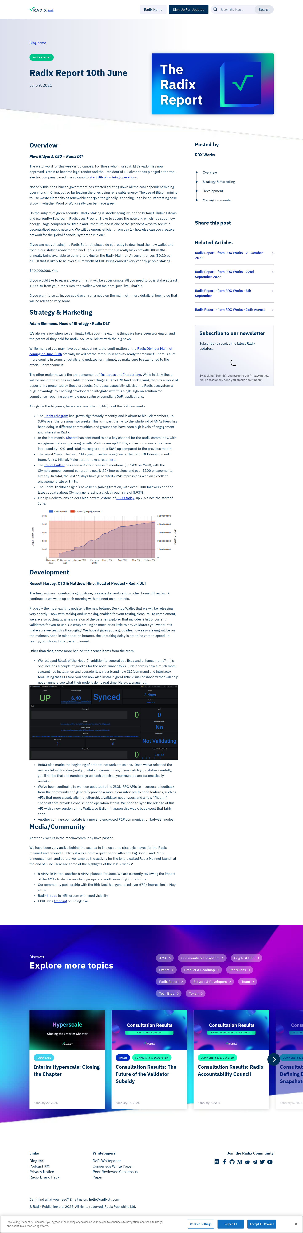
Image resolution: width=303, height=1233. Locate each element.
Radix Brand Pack (44, 1177)
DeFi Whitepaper (107, 1160)
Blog (33, 1160)
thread (52, 895)
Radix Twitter (54, 465)
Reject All (230, 1224)
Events (164, 970)
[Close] (296, 1224)
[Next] (273, 1059)
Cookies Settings (200, 1224)
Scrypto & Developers (210, 981)
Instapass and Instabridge (120, 374)
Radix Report (169, 981)
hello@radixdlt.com (104, 1199)
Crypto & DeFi (244, 958)
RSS (41, 1160)
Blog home (37, 43)
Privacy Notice (41, 1171)
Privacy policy (259, 375)
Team (246, 981)
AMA (163, 958)
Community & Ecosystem (200, 958)
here (111, 459)
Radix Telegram (56, 416)
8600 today (125, 498)
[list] (151, 1059)
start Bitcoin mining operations (113, 177)
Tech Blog (166, 993)
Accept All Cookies (262, 1224)
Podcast (36, 1166)
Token (193, 993)
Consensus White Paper (113, 1166)
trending (60, 901)
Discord (71, 438)
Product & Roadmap (199, 970)
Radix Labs (238, 970)
